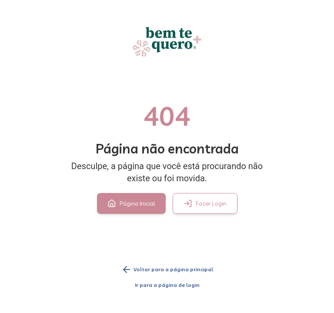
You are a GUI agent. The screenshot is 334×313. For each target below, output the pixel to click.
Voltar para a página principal (167, 269)
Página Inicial (131, 203)
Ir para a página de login (167, 285)
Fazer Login (205, 203)
